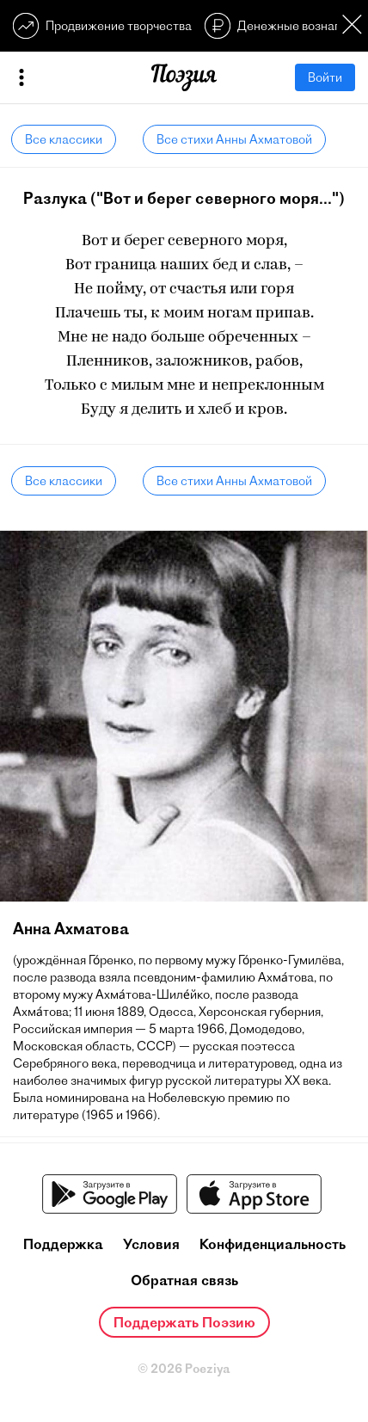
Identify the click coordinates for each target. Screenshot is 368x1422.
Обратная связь (184, 1280)
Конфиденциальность (272, 1244)
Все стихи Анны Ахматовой (234, 139)
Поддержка (63, 1244)
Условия (151, 1244)
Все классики (63, 139)
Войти (325, 77)
